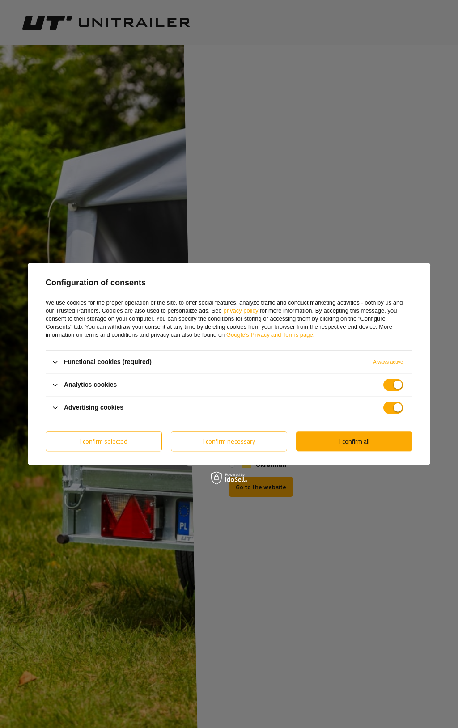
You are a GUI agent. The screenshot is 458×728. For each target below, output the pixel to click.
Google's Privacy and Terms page (269, 334)
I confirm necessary (229, 441)
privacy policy (240, 310)
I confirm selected (103, 441)
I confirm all (354, 441)
